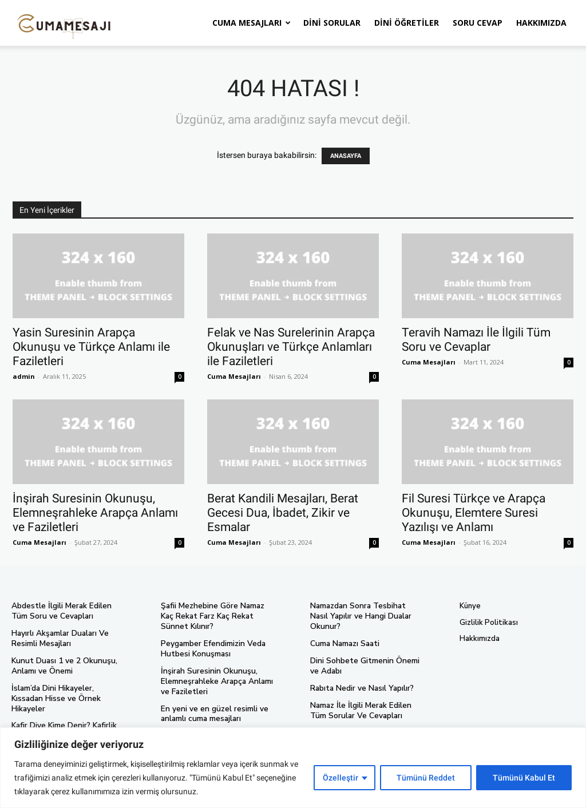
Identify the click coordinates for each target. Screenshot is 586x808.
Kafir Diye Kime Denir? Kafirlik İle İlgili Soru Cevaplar (67, 718)
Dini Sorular (332, 22)
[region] (293, 767)
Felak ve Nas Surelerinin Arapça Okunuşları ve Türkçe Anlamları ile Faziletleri (291, 347)
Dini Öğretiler (406, 22)
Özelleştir (340, 777)
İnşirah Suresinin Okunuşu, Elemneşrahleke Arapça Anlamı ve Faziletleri (95, 513)
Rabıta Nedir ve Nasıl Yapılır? (360, 677)
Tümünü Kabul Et (524, 777)
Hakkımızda (541, 22)
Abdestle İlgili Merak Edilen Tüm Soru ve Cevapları (68, 611)
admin (24, 376)
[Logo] (64, 23)
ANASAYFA (345, 156)
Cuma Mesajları (251, 22)
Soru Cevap (477, 22)
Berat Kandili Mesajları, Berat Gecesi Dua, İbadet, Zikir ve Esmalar (282, 513)
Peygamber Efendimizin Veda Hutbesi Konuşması (211, 647)
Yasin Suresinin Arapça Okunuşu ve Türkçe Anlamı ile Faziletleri (91, 347)
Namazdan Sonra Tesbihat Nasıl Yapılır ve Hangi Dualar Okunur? (365, 611)
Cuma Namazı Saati (343, 633)
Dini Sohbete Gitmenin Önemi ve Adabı (367, 655)
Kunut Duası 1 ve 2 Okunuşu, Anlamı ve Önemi (60, 665)
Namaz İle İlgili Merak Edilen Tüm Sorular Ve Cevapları (366, 699)
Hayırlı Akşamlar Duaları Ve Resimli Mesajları (58, 638)
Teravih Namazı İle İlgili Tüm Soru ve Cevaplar (476, 340)
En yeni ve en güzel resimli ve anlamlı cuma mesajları (211, 710)
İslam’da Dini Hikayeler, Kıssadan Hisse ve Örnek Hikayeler (68, 692)
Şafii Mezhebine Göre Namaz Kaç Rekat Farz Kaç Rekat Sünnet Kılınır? (217, 616)
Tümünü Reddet (426, 777)
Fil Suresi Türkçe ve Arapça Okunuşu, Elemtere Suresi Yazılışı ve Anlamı (473, 513)
